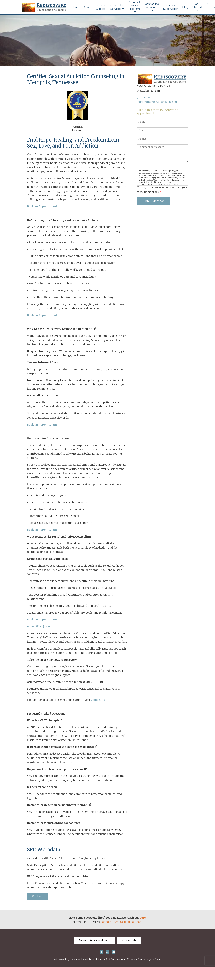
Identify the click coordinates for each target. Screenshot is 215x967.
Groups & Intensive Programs (134, 5)
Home (75, 7)
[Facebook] (101, 952)
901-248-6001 (145, 97)
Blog (185, 7)
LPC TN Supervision (170, 7)
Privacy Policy (61, 959)
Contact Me (129, 940)
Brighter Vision (93, 959)
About (87, 7)
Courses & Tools (101, 7)
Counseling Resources (152, 5)
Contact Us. (98, 699)
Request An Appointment (94, 940)
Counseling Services (117, 7)
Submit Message (153, 201)
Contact (37, 896)
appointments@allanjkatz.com (157, 101)
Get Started (197, 5)
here (142, 918)
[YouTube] (113, 952)
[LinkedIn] (107, 952)
